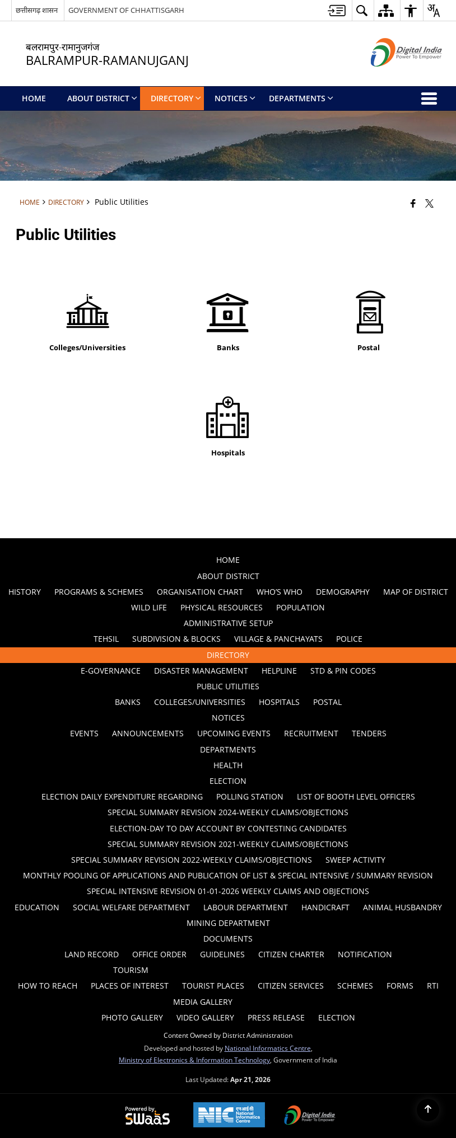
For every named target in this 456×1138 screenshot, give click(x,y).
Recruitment (311, 733)
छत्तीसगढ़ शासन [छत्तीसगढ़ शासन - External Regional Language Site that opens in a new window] (37, 10)
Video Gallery (205, 1017)
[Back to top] (428, 1110)
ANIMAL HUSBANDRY (402, 907)
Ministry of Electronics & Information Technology (194, 1059)
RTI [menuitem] (433, 985)
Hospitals (279, 702)
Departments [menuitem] (301, 98)
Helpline (279, 670)
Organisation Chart (200, 591)
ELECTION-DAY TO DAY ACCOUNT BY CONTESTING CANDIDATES (228, 828)
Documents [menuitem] (228, 938)
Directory (66, 201)
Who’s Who (280, 591)
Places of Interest (130, 985)
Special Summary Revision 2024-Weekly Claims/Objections (228, 812)
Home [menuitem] (34, 98)
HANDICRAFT (325, 907)
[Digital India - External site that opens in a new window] (392, 75)
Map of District (415, 591)
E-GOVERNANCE (111, 670)
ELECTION (228, 780)
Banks (128, 702)
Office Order (159, 954)
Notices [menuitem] (235, 98)
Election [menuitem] (336, 1017)
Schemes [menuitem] (355, 985)
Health (228, 765)
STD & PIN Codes (343, 670)
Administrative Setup (228, 623)
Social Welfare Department (131, 907)
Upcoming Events (234, 733)
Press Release (276, 1017)
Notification (365, 954)
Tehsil (106, 638)
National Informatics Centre (268, 1047)
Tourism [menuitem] (130, 970)
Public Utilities (228, 686)
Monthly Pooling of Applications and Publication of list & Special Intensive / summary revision (228, 875)
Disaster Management (201, 670)
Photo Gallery (132, 1017)
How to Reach (47, 985)
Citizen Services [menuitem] (291, 985)
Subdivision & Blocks (176, 638)
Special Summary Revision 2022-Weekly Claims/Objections (191, 859)
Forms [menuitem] (400, 985)
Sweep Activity (355, 859)
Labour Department (245, 907)
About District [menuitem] (102, 98)
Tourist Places (213, 985)
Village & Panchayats (278, 638)
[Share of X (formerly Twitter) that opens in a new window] (429, 203)
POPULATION (300, 607)
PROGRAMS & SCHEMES (98, 591)
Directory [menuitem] (176, 98)
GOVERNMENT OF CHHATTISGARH (126, 10)
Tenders (369, 733)
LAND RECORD (91, 954)
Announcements (148, 733)
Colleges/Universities (199, 702)
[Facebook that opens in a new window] (413, 203)
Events (84, 733)
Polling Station (249, 796)
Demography (343, 591)
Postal (327, 702)
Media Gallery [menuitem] (202, 1001)
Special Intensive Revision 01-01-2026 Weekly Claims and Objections (228, 891)
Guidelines (222, 954)
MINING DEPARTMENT (228, 923)
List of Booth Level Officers (356, 796)
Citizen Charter (291, 954)
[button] (361, 10)
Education (37, 907)
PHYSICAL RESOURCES (221, 607)
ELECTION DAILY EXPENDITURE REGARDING (122, 796)
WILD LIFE (149, 607)
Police (349, 638)
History (24, 591)
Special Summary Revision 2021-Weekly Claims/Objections (228, 844)
